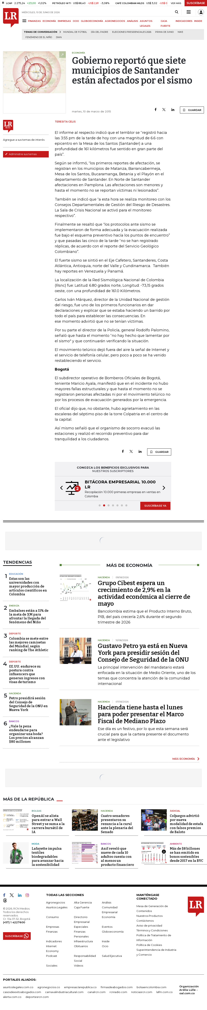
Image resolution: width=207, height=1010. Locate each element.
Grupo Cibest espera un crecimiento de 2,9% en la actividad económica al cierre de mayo (144, 593)
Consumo (52, 917)
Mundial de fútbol (75, 32)
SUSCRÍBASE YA (155, 505)
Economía (108, 917)
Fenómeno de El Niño (38, 37)
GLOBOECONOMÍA (92, 21)
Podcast (51, 955)
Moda (35, 843)
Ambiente (176, 843)
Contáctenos (145, 920)
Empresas (52, 926)
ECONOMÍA (49, 21)
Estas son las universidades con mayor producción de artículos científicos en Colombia (28, 586)
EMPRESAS (64, 21)
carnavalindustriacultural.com (64, 992)
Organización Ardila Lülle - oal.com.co (189, 990)
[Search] (176, 12)
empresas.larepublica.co (80, 987)
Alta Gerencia (83, 902)
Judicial (175, 810)
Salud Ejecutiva (112, 955)
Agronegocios (55, 902)
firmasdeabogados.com (117, 987)
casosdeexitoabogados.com (22, 992)
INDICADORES (184, 21)
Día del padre (99, 32)
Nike (180, 32)
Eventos (107, 926)
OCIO (76, 21)
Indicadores (54, 941)
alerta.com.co (12, 996)
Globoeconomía (113, 931)
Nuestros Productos (149, 915)
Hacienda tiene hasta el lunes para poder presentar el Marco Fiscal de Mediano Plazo (141, 714)
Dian (59, 37)
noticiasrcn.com (141, 992)
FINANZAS (34, 21)
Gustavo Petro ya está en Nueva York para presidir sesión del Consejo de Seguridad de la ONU (143, 652)
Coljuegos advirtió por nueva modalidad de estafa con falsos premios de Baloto (186, 824)
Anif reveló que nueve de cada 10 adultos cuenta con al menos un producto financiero (117, 857)
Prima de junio (164, 32)
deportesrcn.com (37, 996)
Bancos (14, 721)
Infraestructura (83, 941)
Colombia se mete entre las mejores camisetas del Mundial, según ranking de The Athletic (28, 644)
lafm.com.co (164, 992)
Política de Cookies (149, 945)
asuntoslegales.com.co (18, 987)
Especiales (81, 926)
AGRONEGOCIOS (115, 21)
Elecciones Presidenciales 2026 (131, 32)
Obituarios (81, 946)
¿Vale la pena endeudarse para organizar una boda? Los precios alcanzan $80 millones (26, 734)
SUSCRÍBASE (196, 3)
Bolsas (36, 810)
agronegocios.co (48, 987)
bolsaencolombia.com (151, 987)
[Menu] (25, 20)
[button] (60, 488)
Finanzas (51, 931)
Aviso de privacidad (149, 925)
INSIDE (198, 21)
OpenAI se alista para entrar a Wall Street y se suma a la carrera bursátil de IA (48, 824)
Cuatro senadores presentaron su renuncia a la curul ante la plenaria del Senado (117, 824)
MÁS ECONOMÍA (183, 758)
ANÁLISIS (132, 21)
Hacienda (15, 693)
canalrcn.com (97, 992)
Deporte (15, 633)
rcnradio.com (118, 992)
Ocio (105, 946)
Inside (106, 941)
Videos (78, 965)
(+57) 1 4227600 (14, 922)
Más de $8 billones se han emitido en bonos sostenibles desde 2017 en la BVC (186, 855)
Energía (14, 605)
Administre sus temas (21, 154)
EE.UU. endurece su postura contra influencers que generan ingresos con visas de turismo (27, 674)
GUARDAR (192, 110)
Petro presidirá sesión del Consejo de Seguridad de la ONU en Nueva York (28, 704)
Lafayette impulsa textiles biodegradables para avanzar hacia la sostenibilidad (48, 857)
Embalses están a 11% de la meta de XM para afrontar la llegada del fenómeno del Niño (29, 616)
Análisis (106, 902)
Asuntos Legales (56, 907)
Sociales (51, 965)
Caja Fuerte (81, 907)
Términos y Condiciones (152, 930)
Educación (16, 574)
